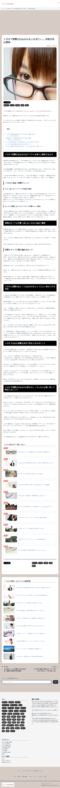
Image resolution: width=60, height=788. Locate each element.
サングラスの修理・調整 (7, 742)
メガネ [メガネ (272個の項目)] (11, 710)
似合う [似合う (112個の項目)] (10, 713)
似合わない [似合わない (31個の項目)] (16, 713)
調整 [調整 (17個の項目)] (8, 728)
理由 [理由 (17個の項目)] (14, 722)
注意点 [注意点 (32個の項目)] (4, 722)
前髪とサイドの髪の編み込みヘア (15, 139)
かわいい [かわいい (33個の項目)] (18, 702)
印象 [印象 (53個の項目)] (4, 716)
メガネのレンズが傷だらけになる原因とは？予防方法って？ (24, 618)
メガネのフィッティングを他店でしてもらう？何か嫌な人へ (24, 633)
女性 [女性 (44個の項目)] (4, 719)
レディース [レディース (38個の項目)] (23, 710)
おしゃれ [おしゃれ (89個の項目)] (5, 702)
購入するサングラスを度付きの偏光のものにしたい (42, 713)
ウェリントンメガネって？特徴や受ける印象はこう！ (22, 649)
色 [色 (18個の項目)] (3, 728)
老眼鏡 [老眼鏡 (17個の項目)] (22, 725)
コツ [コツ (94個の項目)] (21, 705)
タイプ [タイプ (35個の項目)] (17, 708)
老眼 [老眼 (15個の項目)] (17, 725)
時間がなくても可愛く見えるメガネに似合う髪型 (19, 138)
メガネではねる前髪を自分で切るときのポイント (19, 144)
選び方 (19, 776)
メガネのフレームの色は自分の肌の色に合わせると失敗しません (45, 720)
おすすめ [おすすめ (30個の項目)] (11, 702)
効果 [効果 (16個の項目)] (22, 713)
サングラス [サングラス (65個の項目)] (11, 708)
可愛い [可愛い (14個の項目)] (14, 716)
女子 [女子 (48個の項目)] (24, 716)
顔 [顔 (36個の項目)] (3, 731)
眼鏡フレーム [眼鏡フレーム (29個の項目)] (10, 725)
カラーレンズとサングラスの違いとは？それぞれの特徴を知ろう (25, 595)
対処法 (17, 105)
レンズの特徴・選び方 (6, 752)
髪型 (27, 105)
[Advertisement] (30, 22)
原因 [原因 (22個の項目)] (9, 716)
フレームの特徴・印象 (6, 745)
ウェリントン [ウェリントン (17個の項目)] (6, 705)
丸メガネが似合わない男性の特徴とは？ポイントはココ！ (24, 610)
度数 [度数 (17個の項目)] (19, 719)
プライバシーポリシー (6, 760)
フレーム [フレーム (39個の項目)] (23, 708)
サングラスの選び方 (6, 743)
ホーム (3, 8)
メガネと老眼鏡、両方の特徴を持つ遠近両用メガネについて (44, 718)
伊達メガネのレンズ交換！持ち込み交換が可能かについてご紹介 (45, 701)
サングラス (40, 776)
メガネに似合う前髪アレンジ (14, 135)
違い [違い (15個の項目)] (12, 728)
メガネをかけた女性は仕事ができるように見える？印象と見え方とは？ (27, 588)
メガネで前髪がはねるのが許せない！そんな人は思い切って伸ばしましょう (25, 146)
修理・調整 (24, 776)
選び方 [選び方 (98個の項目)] (23, 728)
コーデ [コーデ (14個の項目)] (4, 708)
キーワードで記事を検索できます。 (10, 678)
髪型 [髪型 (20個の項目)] (8, 731)
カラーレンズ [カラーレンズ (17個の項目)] (14, 705)
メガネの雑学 (8, 8)
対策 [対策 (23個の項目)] (14, 719)
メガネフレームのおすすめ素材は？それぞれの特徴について (44, 704)
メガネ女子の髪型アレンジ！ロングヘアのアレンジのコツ (24, 641)
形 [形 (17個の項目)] (23, 719)
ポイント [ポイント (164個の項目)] (5, 710)
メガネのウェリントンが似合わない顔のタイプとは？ (22, 603)
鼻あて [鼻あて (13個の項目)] (13, 731)
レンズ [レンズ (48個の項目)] (4, 713)
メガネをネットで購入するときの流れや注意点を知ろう (23, 656)
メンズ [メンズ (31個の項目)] (16, 710)
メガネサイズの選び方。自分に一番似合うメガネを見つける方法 (45, 703)
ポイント (6, 105)
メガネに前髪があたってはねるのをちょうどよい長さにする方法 (23, 142)
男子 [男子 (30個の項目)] (23, 722)
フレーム (30, 776)
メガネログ (48, 785)
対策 (23, 105)
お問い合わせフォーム (6, 762)
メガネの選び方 (5, 748)
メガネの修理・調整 (6, 747)
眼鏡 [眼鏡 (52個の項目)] (4, 725)
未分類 (3, 753)
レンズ (35, 776)
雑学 (45, 776)
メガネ (12, 105)
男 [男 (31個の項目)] (18, 722)
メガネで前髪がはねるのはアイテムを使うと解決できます (21, 134)
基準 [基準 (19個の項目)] (19, 716)
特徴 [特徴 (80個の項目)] (10, 722)
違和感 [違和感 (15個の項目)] (17, 728)
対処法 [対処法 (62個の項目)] (9, 719)
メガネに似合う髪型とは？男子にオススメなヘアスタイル (24, 626)
